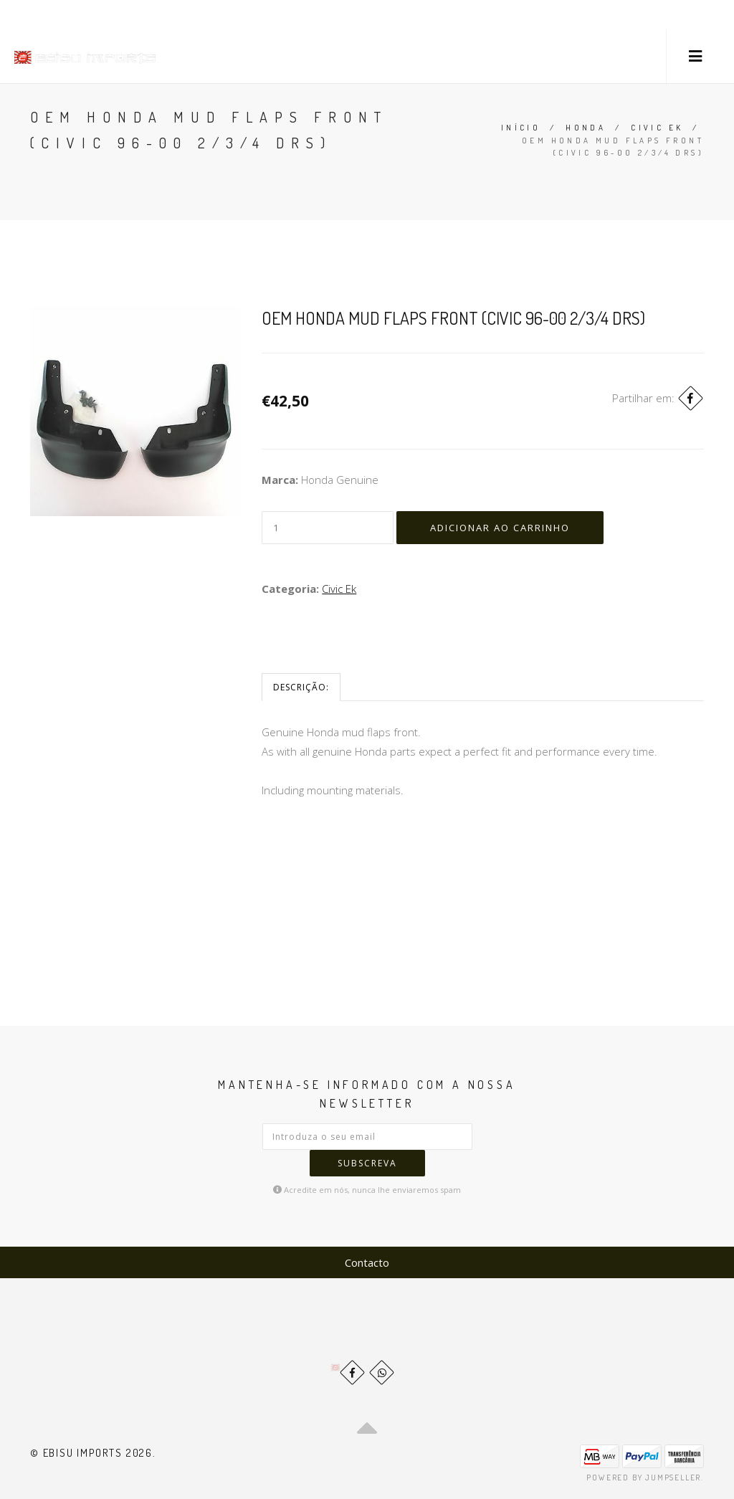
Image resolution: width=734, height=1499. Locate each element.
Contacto (367, 1262)
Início (520, 128)
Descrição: (301, 687)
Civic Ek (657, 128)
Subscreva (367, 1163)
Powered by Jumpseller (643, 1477)
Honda (586, 128)
